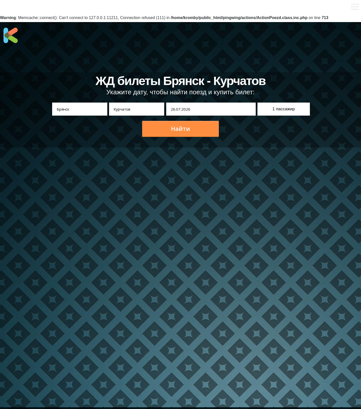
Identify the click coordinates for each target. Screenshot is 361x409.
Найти (180, 129)
